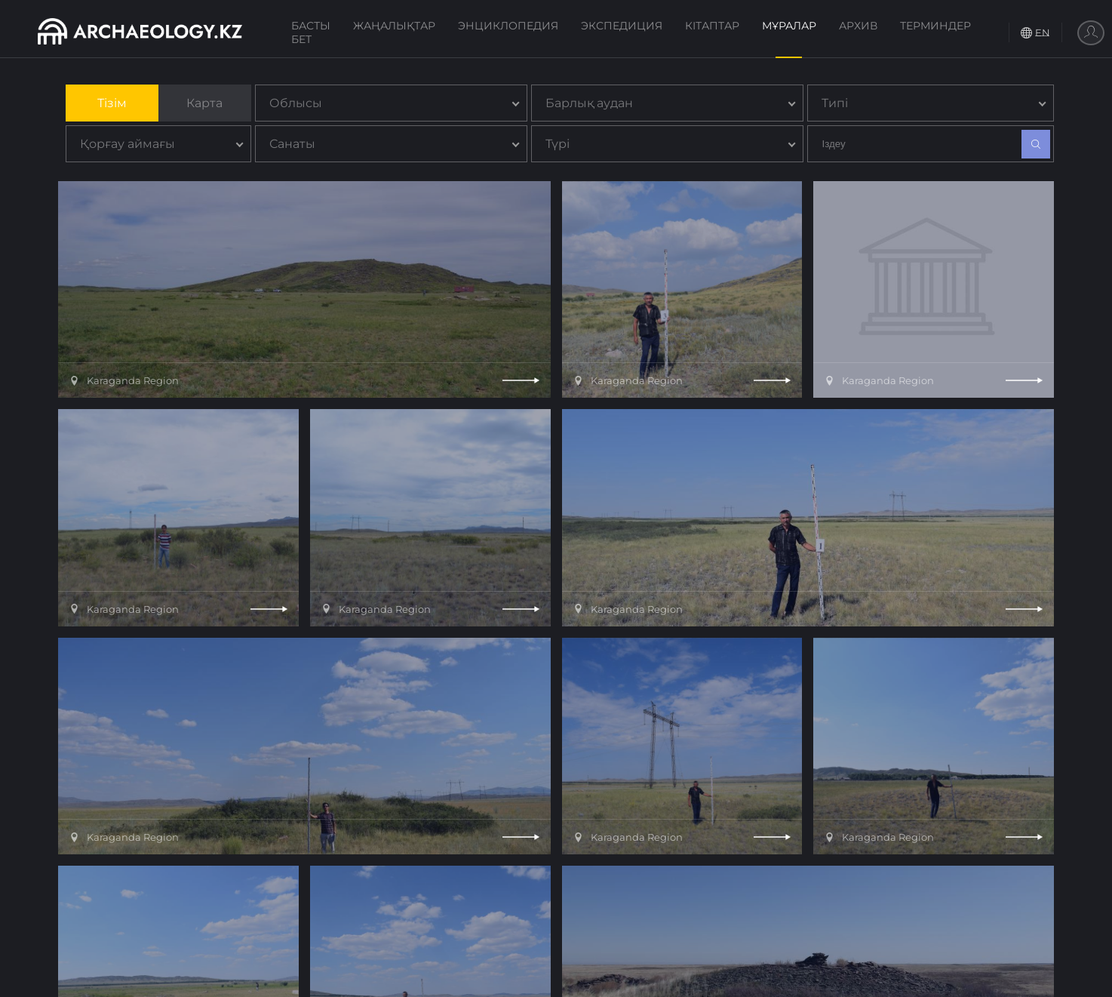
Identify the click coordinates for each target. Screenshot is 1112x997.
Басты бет (310, 32)
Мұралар (789, 25)
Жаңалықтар (394, 25)
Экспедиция (621, 25)
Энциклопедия (508, 25)
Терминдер (935, 25)
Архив (858, 25)
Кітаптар (712, 25)
